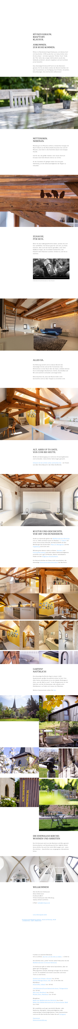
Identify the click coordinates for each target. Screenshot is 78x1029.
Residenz (60, 550)
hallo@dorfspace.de (44, 903)
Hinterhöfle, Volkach (39, 984)
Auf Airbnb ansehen (26, 919)
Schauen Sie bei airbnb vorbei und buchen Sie (47, 463)
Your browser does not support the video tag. (51, 269)
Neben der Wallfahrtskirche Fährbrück (44, 1000)
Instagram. (62, 1014)
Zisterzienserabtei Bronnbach (49, 562)
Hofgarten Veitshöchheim (50, 556)
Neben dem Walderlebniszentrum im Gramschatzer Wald (50, 1002)
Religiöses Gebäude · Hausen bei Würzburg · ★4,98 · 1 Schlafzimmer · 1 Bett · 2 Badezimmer (39, 920)
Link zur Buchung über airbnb (40, 914)
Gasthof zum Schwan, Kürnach (42, 978)
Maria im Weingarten (57, 544)
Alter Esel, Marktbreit (39, 992)
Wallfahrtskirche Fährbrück (61, 538)
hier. (54, 690)
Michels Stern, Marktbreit (41, 994)
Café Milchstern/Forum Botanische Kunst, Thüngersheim (50, 988)
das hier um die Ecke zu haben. (52, 956)
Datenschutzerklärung (40, 1020)
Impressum (36, 1018)
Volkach (63, 540)
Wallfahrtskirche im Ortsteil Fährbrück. (45, 962)
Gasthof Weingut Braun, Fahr (42, 980)
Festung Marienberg (39, 552)
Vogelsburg (36, 546)
